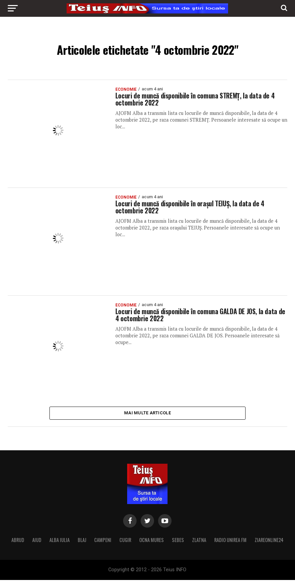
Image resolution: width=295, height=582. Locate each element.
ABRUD (17, 541)
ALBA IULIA (59, 541)
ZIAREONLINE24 (269, 541)
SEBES (178, 541)
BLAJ (82, 541)
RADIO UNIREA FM (230, 541)
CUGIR (125, 541)
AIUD (36, 541)
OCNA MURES (151, 541)
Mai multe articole (147, 413)
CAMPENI (102, 541)
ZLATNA (199, 541)
